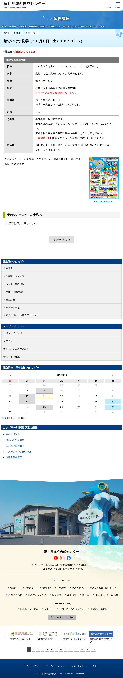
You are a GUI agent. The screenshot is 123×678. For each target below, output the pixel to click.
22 (113, 401)
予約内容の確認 (11, 356)
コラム (85, 595)
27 (27, 385)
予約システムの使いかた (16, 349)
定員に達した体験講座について (22, 315)
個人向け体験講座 (15, 284)
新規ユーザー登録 (12, 333)
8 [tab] (61, 649)
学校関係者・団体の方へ (104, 588)
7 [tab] (56, 649)
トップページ (63, 580)
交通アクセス (79, 588)
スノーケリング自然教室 (18, 451)
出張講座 (10, 299)
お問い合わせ (15, 595)
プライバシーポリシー (56, 666)
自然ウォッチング (37, 595)
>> (113, 375)
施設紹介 (14, 588)
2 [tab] (33, 649)
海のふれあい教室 (15, 440)
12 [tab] (82, 649)
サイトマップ (77, 666)
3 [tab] (38, 649)
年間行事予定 (13, 307)
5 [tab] (47, 649)
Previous (5, 637)
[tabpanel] (22, 636)
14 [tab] (93, 649)
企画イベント (32, 33)
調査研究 (57, 595)
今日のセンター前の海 (106, 595)
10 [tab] (71, 649)
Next (117, 637)
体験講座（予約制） (12, 33)
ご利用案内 (30, 588)
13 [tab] (88, 649)
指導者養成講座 (14, 457)
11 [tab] (76, 649)
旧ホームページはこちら (62, 617)
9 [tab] (65, 649)
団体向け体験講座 (15, 292)
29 (113, 407)
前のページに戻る (61, 239)
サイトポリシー (34, 666)
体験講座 (8, 268)
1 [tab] (28, 649)
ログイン (8, 341)
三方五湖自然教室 (15, 445)
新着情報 (71, 595)
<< (10, 375)
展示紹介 (46, 588)
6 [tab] (51, 649)
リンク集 (93, 666)
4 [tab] (42, 649)
